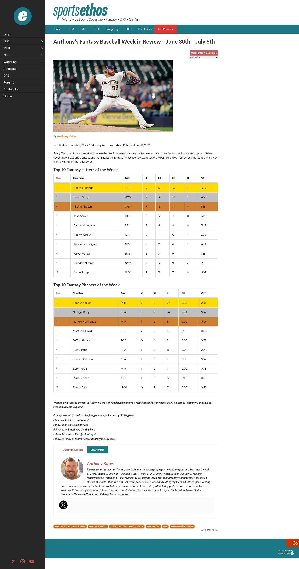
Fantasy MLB (153, 526)
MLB (165, 526)
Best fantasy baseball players (70, 526)
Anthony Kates (66, 136)
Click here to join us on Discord (70, 420)
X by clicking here (78, 424)
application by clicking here (118, 415)
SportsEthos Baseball (182, 526)
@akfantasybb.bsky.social (101, 438)
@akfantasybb (88, 434)
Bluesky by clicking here (81, 429)
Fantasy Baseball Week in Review (126, 526)
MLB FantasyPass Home (204, 53)
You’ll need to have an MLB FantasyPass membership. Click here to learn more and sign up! (161, 402)
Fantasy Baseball (98, 526)
